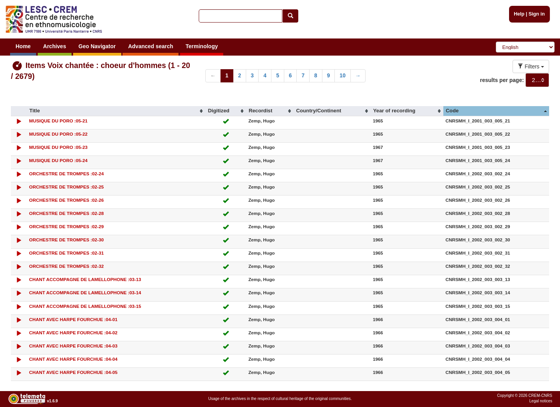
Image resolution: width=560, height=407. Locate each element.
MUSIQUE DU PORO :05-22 (58, 133)
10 (342, 76)
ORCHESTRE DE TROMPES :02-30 (66, 239)
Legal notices (540, 401)
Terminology (202, 46)
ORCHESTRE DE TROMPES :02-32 (66, 266)
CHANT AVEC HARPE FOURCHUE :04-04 (73, 359)
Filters (531, 66)
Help (519, 14)
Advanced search (150, 46)
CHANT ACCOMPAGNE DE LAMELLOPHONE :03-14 (85, 292)
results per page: (502, 80)
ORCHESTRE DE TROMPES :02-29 (66, 226)
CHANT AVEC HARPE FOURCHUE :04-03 (73, 345)
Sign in (536, 14)
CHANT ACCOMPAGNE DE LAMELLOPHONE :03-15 (85, 306)
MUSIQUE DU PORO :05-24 (58, 160)
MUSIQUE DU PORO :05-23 (58, 147)
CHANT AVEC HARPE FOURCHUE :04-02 (73, 332)
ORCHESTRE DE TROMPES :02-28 (66, 213)
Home (23, 46)
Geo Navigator (97, 46)
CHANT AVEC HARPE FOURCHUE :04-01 (73, 319)
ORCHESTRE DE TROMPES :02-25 (66, 186)
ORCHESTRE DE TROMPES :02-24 (66, 173)
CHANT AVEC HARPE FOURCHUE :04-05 (73, 372)
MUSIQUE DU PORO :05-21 (58, 120)
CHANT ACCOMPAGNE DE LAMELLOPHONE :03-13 (85, 279)
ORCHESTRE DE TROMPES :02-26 (66, 200)
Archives (54, 46)
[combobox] (537, 80)
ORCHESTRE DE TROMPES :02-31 (66, 252)
